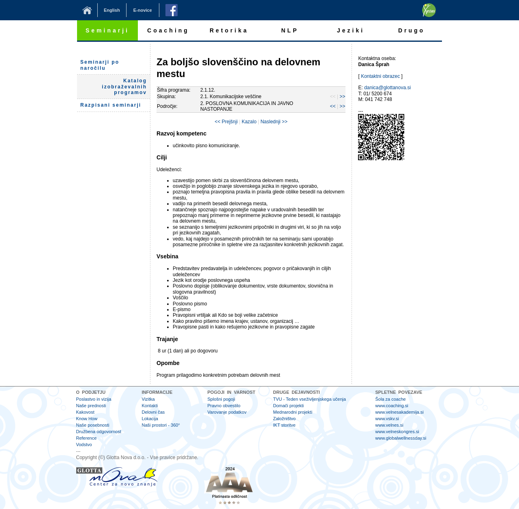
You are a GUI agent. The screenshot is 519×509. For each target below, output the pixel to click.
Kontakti (150, 405)
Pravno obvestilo (224, 405)
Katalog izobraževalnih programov (124, 86)
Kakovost (85, 412)
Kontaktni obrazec (380, 76)
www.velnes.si (389, 425)
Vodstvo (84, 444)
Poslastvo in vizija (94, 399)
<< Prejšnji (226, 122)
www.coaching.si (391, 405)
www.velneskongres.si (397, 431)
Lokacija (150, 418)
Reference (86, 438)
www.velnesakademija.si (399, 412)
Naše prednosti (91, 405)
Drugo (411, 30)
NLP (290, 30)
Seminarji (107, 30)
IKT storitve (284, 425)
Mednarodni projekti (293, 412)
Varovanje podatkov (227, 412)
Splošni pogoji (222, 399)
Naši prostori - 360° (161, 425)
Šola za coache (390, 399)
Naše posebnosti (92, 425)
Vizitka (148, 399)
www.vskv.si (387, 418)
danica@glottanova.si (387, 87)
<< (333, 106)
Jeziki (351, 30)
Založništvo (284, 418)
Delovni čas (153, 412)
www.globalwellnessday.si (401, 438)
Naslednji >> (273, 122)
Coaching (168, 30)
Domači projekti (288, 405)
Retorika (229, 30)
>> (342, 96)
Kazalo (249, 122)
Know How (87, 418)
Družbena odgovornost (98, 431)
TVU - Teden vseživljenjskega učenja (309, 399)
